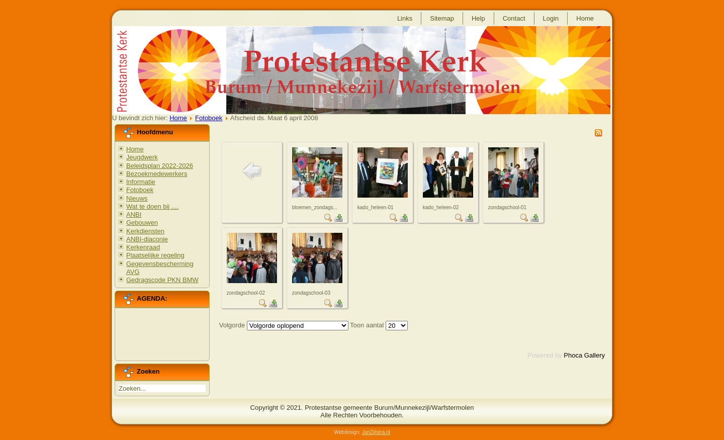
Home (585, 18)
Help (478, 18)
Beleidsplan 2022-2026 (159, 165)
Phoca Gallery (584, 355)
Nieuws (137, 198)
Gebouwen (142, 222)
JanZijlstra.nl (376, 432)
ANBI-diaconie (147, 239)
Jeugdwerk (142, 157)
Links (404, 18)
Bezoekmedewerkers (156, 174)
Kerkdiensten (145, 231)
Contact (514, 18)
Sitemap (442, 18)
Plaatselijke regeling (155, 255)
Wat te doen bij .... (152, 206)
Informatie (140, 182)
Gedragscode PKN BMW (162, 280)
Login (551, 18)
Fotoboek (208, 118)
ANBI (133, 214)
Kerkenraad (143, 247)
